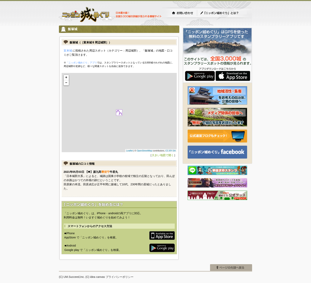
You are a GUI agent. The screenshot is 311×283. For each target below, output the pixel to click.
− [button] (66, 82)
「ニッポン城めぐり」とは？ (223, 12)
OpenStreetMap (144, 150)
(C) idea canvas (95, 276)
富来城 (68, 50)
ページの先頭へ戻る (231, 267)
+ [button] (66, 77)
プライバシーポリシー (119, 276)
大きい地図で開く (163, 155)
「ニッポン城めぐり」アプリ (81, 62)
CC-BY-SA (170, 150)
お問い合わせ (182, 12)
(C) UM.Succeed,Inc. (72, 276)
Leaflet (129, 150)
